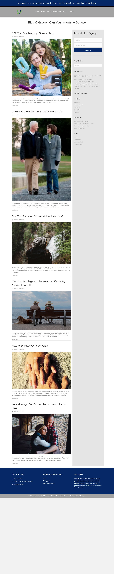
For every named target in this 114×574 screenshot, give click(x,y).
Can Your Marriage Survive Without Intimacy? (37, 216)
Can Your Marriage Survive (81, 121)
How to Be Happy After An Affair (30, 345)
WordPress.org (78, 144)
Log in (75, 137)
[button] (48, 11)
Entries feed (77, 139)
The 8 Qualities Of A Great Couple (83, 79)
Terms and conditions (48, 483)
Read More (15, 105)
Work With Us (54, 11)
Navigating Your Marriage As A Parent (84, 123)
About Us (44, 11)
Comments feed (78, 142)
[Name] (88, 40)
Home (37, 11)
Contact (71, 11)
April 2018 (77, 102)
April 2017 (77, 112)
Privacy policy (46, 481)
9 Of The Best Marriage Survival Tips (33, 33)
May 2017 (76, 110)
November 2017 (78, 105)
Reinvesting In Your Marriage (82, 126)
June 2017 (77, 107)
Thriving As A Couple (79, 128)
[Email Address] (88, 45)
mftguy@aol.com (18, 484)
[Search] (88, 65)
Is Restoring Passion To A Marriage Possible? (37, 111)
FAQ (44, 478)
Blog (63, 11)
